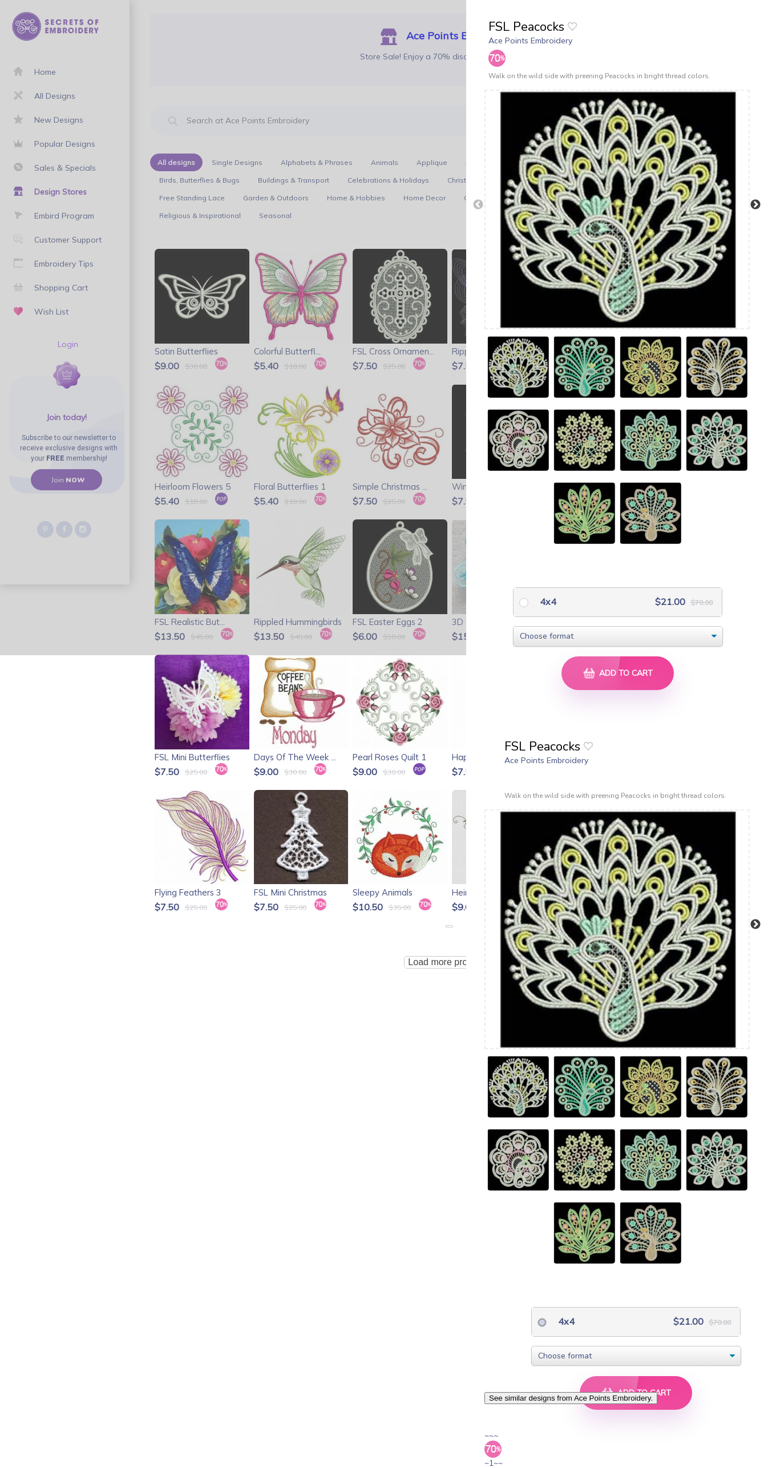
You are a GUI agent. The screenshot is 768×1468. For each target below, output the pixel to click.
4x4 (546, 601)
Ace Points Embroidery (530, 40)
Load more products (448, 962)
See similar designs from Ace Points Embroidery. (571, 1398)
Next (755, 205)
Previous (478, 205)
